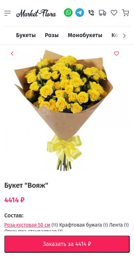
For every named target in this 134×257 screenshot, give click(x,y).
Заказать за (72, 244)
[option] (67, 112)
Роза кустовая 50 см (27, 225)
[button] (7, 13)
